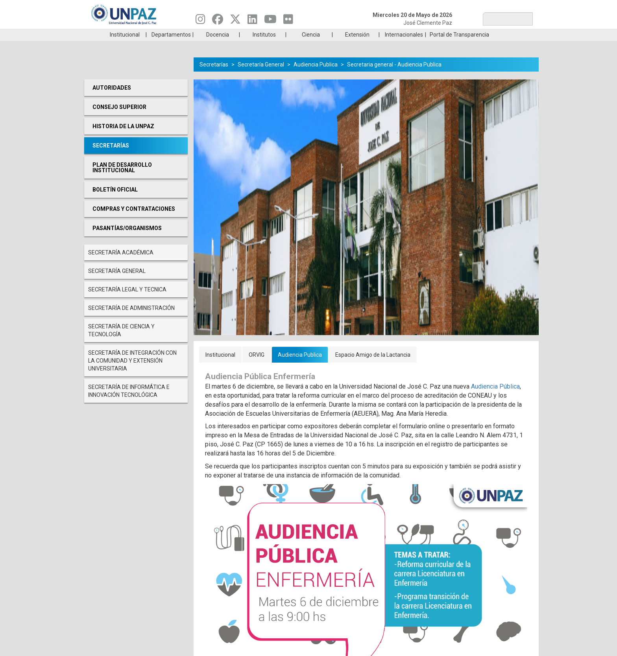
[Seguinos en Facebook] (217, 21)
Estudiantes (346, 34)
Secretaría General (117, 283)
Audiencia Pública (495, 398)
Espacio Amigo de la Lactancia (372, 366)
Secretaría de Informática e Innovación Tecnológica (129, 403)
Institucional (220, 366)
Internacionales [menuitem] (404, 46)
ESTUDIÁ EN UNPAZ (196, 34)
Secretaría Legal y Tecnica (127, 301)
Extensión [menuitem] (357, 46)
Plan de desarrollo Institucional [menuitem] (122, 179)
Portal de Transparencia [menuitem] (459, 46)
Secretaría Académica (120, 264)
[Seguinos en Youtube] (270, 21)
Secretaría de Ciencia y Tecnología (121, 342)
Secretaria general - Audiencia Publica (394, 76)
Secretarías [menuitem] (110, 157)
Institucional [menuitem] (125, 46)
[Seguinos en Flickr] (288, 21)
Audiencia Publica (316, 76)
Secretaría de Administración (131, 320)
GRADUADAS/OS (420, 34)
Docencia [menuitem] (217, 46)
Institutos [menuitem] (264, 46)
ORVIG (256, 366)
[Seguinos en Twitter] (235, 21)
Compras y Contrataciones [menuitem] (133, 220)
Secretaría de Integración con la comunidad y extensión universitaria (132, 372)
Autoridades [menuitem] (111, 99)
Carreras (121, 34)
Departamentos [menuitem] (171, 46)
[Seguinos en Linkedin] (252, 21)
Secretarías (214, 76)
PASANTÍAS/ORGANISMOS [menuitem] (127, 240)
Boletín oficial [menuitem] (115, 201)
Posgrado (495, 34)
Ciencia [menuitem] (311, 46)
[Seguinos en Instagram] (200, 21)
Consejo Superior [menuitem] (119, 119)
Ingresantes (271, 34)
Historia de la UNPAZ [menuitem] (123, 138)
